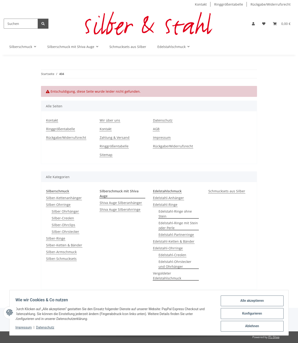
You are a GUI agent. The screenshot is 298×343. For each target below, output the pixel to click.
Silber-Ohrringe (58, 204)
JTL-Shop (273, 337)
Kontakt (201, 4)
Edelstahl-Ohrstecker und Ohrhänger (175, 264)
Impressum (25, 328)
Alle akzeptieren (250, 302)
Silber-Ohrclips (63, 225)
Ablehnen (250, 326)
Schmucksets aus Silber (226, 191)
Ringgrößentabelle (228, 4)
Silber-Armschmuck (61, 252)
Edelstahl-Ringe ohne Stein (175, 213)
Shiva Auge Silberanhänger (121, 202)
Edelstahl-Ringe (165, 204)
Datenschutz (47, 328)
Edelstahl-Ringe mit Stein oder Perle (178, 225)
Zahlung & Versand (114, 137)
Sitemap (106, 155)
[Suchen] (21, 24)
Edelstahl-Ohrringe (168, 248)
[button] (253, 24)
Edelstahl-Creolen (172, 255)
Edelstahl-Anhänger (168, 198)
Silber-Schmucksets (61, 258)
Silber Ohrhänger (65, 211)
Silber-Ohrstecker (65, 231)
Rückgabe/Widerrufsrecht (271, 4)
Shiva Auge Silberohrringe (120, 209)
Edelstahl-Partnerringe (176, 234)
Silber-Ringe (55, 238)
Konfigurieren (250, 314)
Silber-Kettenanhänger (64, 198)
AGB (156, 129)
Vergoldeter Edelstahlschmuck (167, 275)
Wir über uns (110, 120)
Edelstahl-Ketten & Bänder (173, 241)
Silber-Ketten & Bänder (64, 245)
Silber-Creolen (63, 218)
